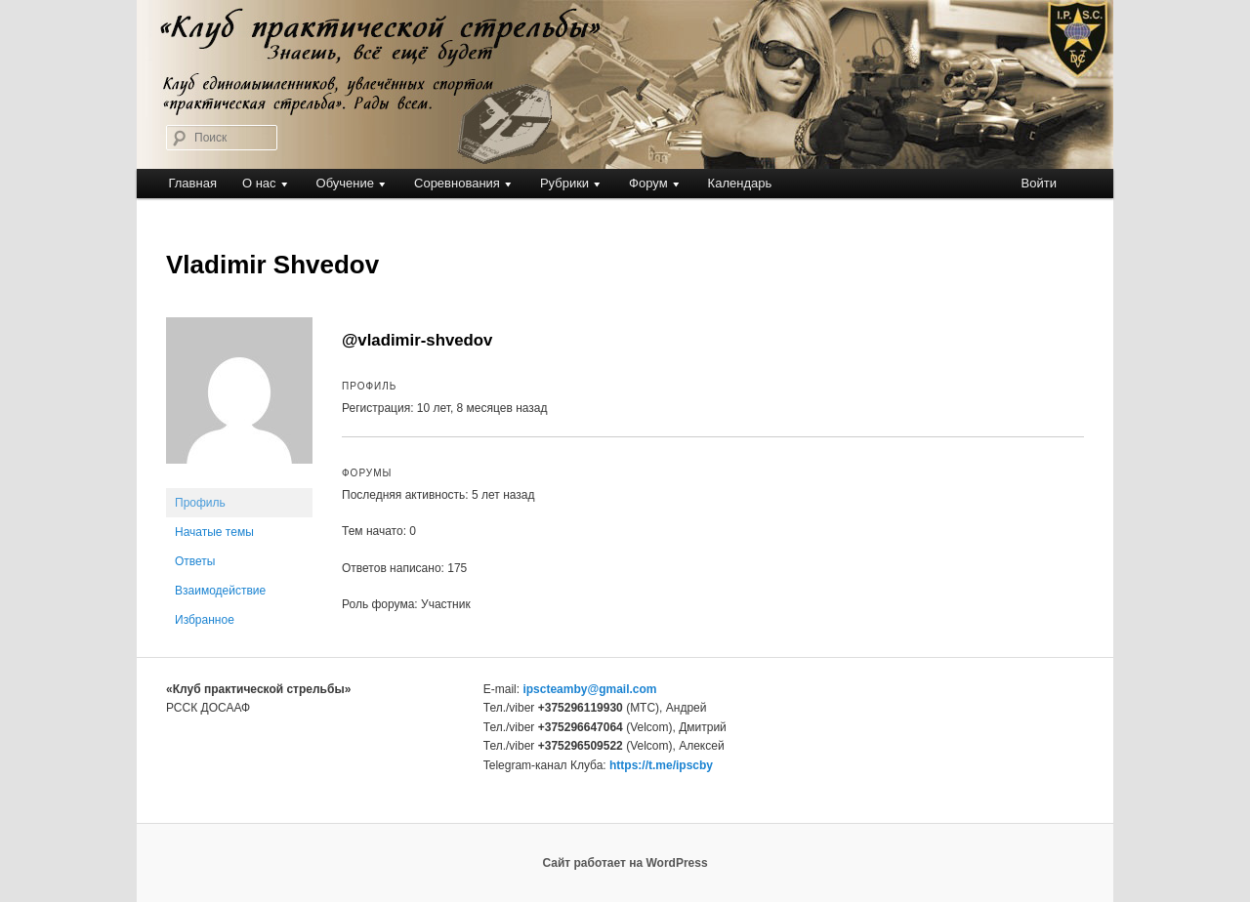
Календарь (740, 183)
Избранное (204, 620)
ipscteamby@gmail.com (589, 689)
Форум (648, 183)
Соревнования (457, 183)
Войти (1039, 183)
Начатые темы (214, 532)
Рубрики (564, 183)
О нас (259, 183)
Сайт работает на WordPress (624, 863)
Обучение (345, 183)
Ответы (195, 561)
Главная (192, 183)
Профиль (200, 503)
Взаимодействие (220, 590)
